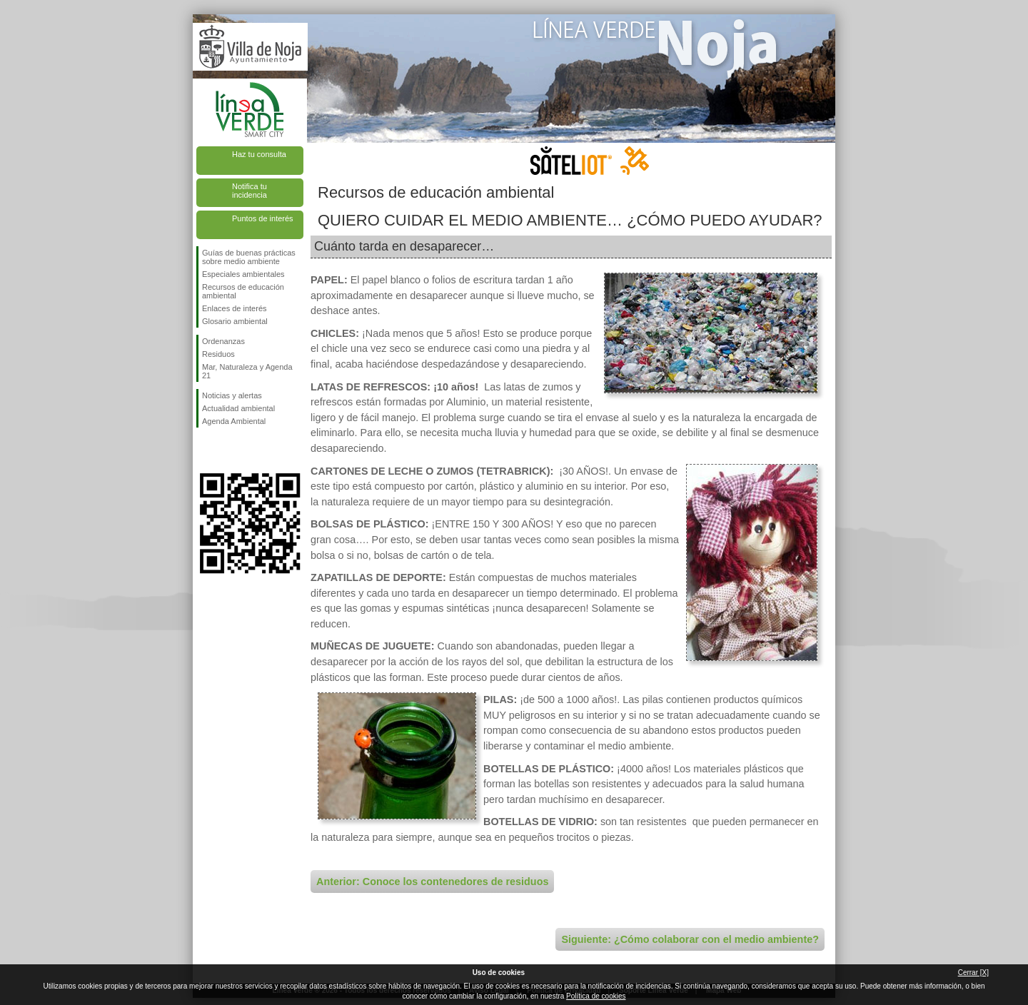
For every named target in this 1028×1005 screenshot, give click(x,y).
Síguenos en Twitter (228, 450)
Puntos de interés (262, 218)
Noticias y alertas (232, 395)
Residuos (218, 354)
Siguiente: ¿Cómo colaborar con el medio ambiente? (690, 939)
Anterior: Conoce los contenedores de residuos (432, 881)
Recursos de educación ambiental (243, 291)
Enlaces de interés (234, 308)
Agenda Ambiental (234, 421)
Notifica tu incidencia (249, 190)
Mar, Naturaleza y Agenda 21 (247, 371)
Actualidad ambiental (238, 408)
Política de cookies (595, 996)
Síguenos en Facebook (204, 450)
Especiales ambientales (243, 274)
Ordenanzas (223, 341)
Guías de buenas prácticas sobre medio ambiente (249, 257)
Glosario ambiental (235, 321)
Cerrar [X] (973, 972)
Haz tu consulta (259, 154)
